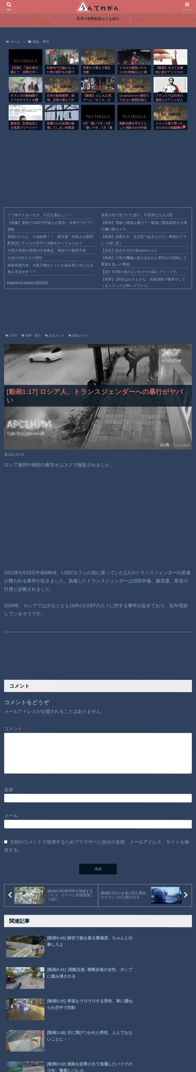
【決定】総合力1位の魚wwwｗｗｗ (129, 250)
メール (11, 818)
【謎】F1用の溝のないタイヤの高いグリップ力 (139, 272)
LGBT (11, 335)
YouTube (180, 444)
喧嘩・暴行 (31, 335)
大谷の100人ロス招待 (24, 258)
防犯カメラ (78, 335)
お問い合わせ (125, 1056)
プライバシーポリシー (93, 1056)
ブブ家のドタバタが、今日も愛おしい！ (39, 215)
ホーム (65, 1056)
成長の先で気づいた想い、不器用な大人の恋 (137, 215)
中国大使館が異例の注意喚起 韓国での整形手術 (46, 250)
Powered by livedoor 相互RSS (27, 282)
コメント (16, 728)
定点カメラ (54, 335)
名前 (8, 792)
